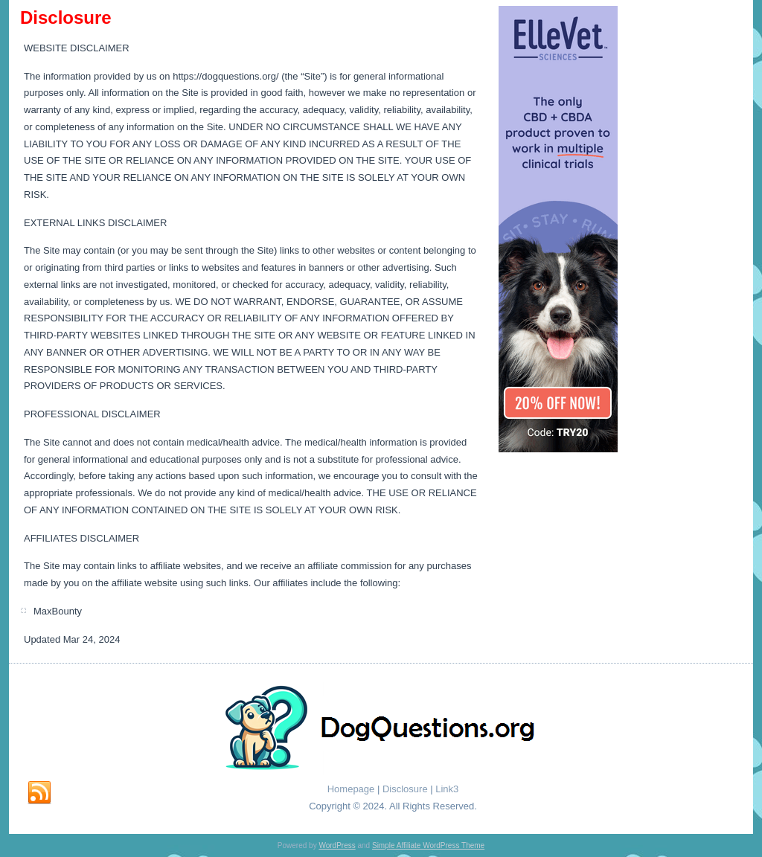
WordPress (336, 845)
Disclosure (405, 789)
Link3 (446, 789)
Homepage (351, 789)
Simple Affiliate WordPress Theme (428, 845)
